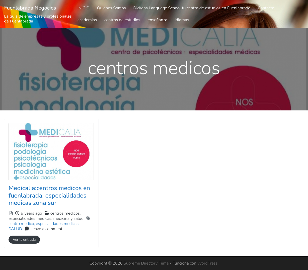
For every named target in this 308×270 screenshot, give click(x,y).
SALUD (15, 229)
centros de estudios (122, 20)
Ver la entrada (24, 239)
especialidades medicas (57, 224)
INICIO (83, 8)
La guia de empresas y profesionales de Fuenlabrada (38, 18)
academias (87, 20)
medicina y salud (68, 218)
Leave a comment (46, 229)
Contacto (266, 8)
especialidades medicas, (46, 218)
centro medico (21, 224)
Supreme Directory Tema (147, 263)
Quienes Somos (111, 8)
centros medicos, (46, 216)
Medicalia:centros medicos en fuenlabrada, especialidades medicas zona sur (49, 195)
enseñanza (157, 20)
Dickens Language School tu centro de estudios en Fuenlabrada (191, 8)
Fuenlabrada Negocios (30, 7)
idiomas (182, 20)
